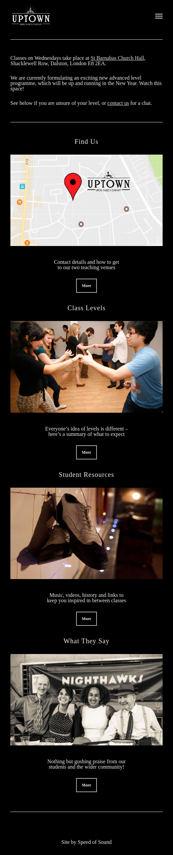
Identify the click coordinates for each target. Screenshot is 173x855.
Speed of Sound (95, 842)
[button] (86, 286)
